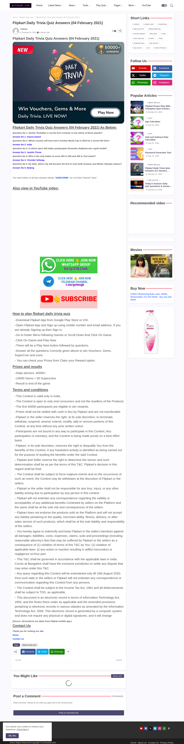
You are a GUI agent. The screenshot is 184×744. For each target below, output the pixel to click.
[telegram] (155, 728)
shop (160, 38)
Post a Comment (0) (68, 713)
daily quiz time (139, 29)
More (131, 5)
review (151, 38)
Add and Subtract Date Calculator (156, 138)
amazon (136, 24)
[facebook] (146, 728)
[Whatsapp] (57, 652)
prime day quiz (139, 38)
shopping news (139, 43)
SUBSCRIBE (62, 177)
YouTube (146, 5)
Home (39, 5)
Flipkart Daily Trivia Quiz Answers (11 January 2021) (157, 169)
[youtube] (141, 728)
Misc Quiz (153, 33)
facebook (164, 68)
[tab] (39, 5)
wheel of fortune (160, 48)
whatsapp (142, 82)
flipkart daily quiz (26, 17)
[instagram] (159, 728)
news (164, 33)
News (72, 5)
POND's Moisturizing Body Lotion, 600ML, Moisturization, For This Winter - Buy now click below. (151, 297)
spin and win (154, 43)
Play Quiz (101, 5)
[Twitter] (42, 652)
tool (148, 48)
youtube (142, 68)
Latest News (54, 5)
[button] (164, 5)
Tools (85, 5)
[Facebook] (28, 652)
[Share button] (68, 652)
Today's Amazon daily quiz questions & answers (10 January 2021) (158, 185)
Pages (117, 5)
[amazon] (169, 728)
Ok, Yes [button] (12, 736)
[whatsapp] (164, 728)
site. (42, 631)
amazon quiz (149, 24)
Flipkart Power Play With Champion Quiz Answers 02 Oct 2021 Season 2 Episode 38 (157, 107)
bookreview (163, 24)
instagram (164, 82)
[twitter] (150, 728)
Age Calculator (152, 121)
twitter (142, 75)
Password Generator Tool (158, 152)
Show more (117, 676)
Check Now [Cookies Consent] (22, 729)
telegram (164, 75)
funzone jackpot (139, 33)
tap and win (138, 48)
